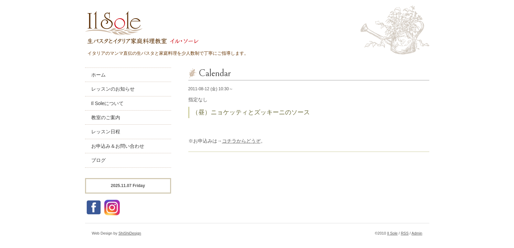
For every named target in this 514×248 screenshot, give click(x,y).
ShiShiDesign (129, 233)
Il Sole (392, 233)
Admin (416, 233)
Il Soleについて (107, 103)
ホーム (98, 75)
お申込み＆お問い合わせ (117, 146)
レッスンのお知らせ (113, 89)
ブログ (98, 160)
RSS (405, 233)
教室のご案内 (105, 117)
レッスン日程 (105, 131)
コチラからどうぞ (241, 141)
